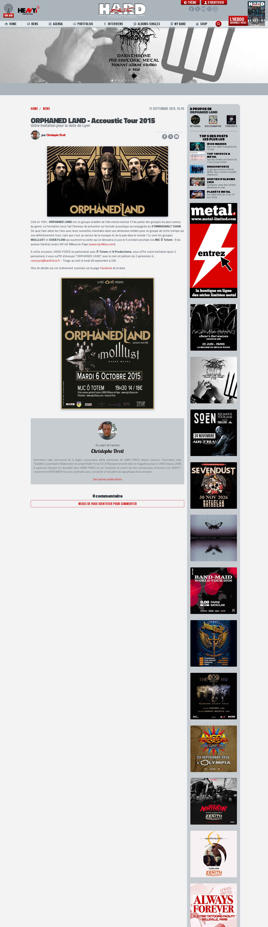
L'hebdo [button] (238, 20)
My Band (178, 24)
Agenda (55, 24)
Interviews (113, 24)
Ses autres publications (107, 473)
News (32, 24)
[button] (191, 2)
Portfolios (83, 24)
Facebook (106, 262)
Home (10, 24)
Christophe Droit (55, 129)
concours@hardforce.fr (45, 255)
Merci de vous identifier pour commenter (107, 498)
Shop (201, 24)
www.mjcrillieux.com (102, 238)
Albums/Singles (146, 24)
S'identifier (215, 2)
